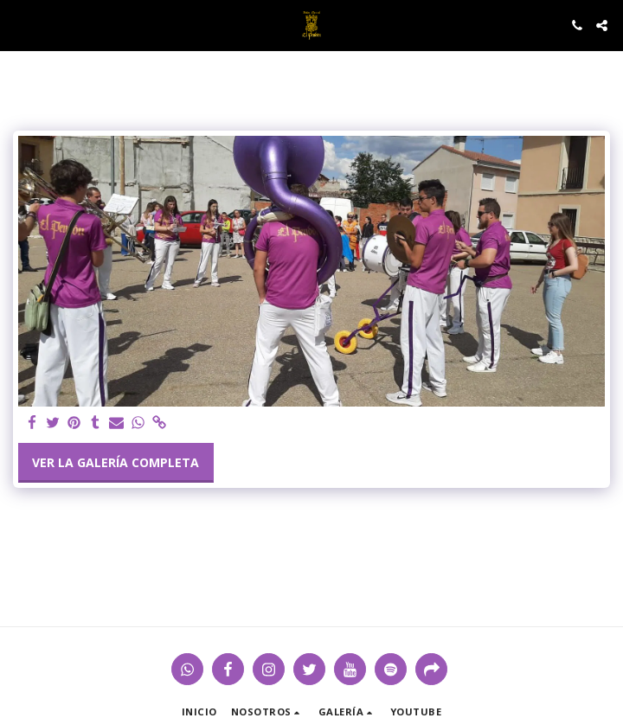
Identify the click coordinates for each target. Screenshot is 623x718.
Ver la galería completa (115, 462)
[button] (19, 24)
